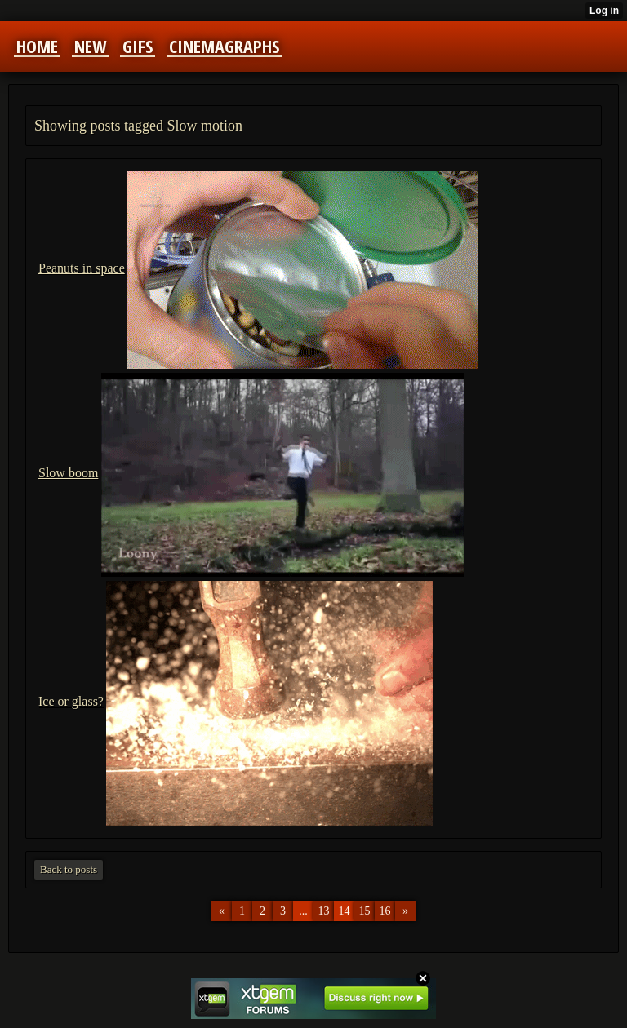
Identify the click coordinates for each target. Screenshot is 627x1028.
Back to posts (68, 869)
